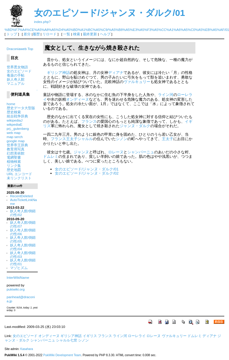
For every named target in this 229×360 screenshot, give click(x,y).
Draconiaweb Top (20, 49)
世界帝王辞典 (17, 145)
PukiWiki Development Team (62, 355)
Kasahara (26, 349)
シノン (121, 139)
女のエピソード (19, 71)
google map (16, 141)
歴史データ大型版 (21, 108)
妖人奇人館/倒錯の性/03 (23, 254)
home (11, 104)
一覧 (66, 34)
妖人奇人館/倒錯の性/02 (23, 213)
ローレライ (137, 336)
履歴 (36, 34)
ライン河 (165, 94)
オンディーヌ (77, 99)
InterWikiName (18, 277)
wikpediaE (14, 124)
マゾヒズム (19, 268)
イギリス (90, 336)
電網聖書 (14, 157)
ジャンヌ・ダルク (135, 126)
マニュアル (15, 83)
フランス (89, 121)
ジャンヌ (81, 152)
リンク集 (14, 165)
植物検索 (14, 161)
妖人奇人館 (15, 79)
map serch (15, 137)
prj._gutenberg (18, 128)
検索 (76, 34)
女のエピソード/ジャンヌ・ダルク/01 (109, 13)
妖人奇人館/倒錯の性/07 (23, 224)
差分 (27, 34)
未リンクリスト (19, 178)
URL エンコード (19, 174)
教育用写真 (15, 149)
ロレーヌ (115, 152)
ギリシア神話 (58, 72)
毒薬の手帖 (15, 75)
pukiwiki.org (16, 289)
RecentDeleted (21, 196)
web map (14, 133)
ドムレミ (50, 156)
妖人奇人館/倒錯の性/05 (23, 239)
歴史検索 (14, 112)
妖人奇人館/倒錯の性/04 (23, 247)
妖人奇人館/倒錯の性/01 (23, 262)
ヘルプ (105, 34)
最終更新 (90, 34)
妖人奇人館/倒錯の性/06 (23, 232)
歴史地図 (14, 170)
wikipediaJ (15, 120)
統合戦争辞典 (17, 116)
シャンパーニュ (140, 152)
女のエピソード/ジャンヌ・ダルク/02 (87, 173)
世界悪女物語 (17, 67)
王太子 (167, 139)
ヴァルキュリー (136, 81)
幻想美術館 (15, 153)
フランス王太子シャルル (72, 139)
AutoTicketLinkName (23, 201)
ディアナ (115, 72)
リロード (49, 34)
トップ (11, 34)
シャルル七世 (66, 340)
